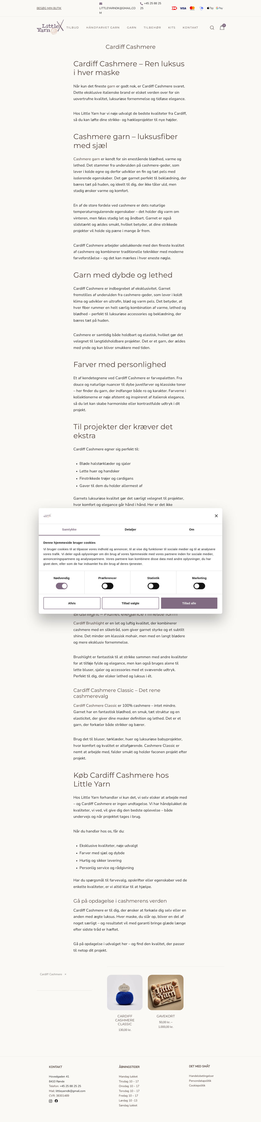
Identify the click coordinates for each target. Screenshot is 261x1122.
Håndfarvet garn (103, 27)
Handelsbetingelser (201, 1076)
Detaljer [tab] (130, 529)
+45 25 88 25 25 (150, 5)
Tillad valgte (130, 603)
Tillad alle (189, 603)
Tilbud (72, 27)
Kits (172, 27)
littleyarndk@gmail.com (70, 1091)
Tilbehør (152, 27)
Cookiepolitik (197, 1085)
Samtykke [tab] (69, 529)
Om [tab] (191, 529)
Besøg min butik (49, 8)
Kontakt (190, 27)
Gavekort (166, 1016)
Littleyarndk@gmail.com (117, 8)
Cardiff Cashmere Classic (125, 1020)
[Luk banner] (216, 515)
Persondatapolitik (200, 1081)
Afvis (72, 603)
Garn (132, 27)
